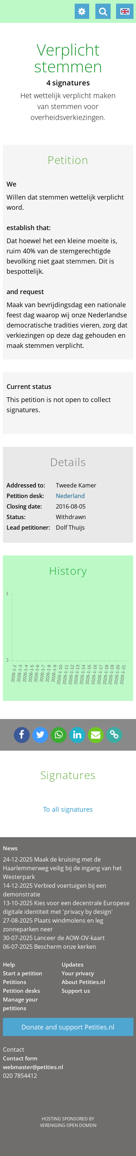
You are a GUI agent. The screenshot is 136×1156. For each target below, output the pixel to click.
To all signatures (68, 809)
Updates (72, 964)
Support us (76, 990)
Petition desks (21, 990)
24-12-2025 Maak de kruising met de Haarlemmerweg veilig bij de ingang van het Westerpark (62, 868)
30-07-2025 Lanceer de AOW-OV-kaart (54, 938)
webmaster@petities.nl (33, 1067)
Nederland (70, 496)
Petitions (14, 982)
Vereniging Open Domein (68, 1125)
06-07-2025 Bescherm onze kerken (49, 947)
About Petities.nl (83, 982)
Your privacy (78, 973)
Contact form (20, 1058)
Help (9, 964)
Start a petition (22, 973)
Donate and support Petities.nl (68, 1027)
